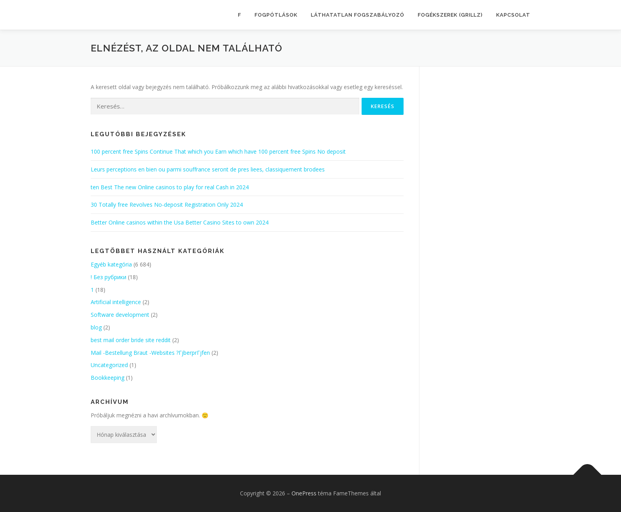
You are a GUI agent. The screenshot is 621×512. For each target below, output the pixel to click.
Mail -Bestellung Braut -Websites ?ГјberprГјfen (150, 352)
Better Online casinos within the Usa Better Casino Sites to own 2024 (180, 222)
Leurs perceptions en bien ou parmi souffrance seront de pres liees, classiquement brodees (208, 169)
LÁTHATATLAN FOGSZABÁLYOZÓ (357, 15)
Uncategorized (109, 365)
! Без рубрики (108, 277)
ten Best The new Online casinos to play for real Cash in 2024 (170, 187)
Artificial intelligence (116, 302)
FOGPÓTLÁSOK (276, 15)
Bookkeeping (107, 377)
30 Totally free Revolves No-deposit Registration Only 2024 (167, 204)
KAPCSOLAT (513, 15)
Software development (120, 314)
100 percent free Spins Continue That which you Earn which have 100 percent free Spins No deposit (218, 151)
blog (96, 327)
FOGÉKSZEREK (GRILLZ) (450, 15)
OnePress (303, 493)
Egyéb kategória (111, 264)
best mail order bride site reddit (131, 340)
